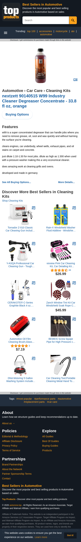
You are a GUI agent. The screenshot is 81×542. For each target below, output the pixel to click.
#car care (52, 401)
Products (47, 450)
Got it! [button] (70, 535)
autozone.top (15, 505)
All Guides (47, 436)
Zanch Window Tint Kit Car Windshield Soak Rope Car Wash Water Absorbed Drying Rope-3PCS (60, 304)
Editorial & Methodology (15, 436)
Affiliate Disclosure (12, 441)
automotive (46, 34)
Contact (6, 478)
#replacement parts (34, 401)
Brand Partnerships (12, 464)
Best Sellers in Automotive (42, 4)
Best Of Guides (50, 441)
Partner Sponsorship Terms (17, 473)
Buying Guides (50, 445)
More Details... (66, 182)
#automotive (64, 398)
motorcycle (62, 31)
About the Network (12, 469)
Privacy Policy (9, 445)
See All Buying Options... (16, 182)
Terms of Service (11, 450)
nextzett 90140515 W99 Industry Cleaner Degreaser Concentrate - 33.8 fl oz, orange (39, 101)
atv (73, 31)
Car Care (35, 90)
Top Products (9, 499)
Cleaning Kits (58, 90)
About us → (8, 423)
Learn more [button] (41, 537)
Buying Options (17, 114)
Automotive (12, 90)
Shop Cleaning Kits (12, 200)
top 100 (31, 31)
